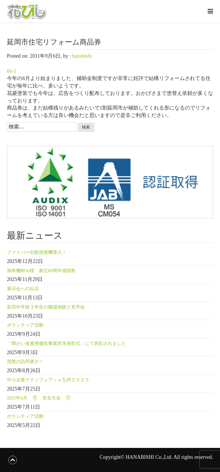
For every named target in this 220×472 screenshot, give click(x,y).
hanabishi (82, 56)
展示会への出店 (23, 288)
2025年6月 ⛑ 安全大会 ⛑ (39, 397)
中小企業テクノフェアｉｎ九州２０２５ (48, 379)
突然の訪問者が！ (25, 361)
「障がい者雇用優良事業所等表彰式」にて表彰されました (66, 343)
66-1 (11, 71)
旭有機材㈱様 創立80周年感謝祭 (41, 270)
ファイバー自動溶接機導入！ (36, 252)
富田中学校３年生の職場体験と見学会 (46, 307)
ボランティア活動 (25, 325)
